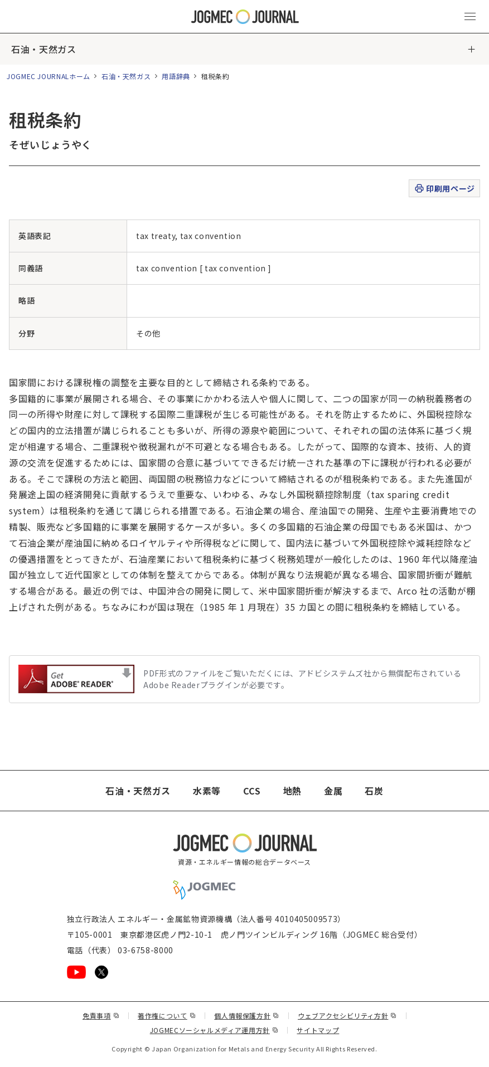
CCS (252, 790)
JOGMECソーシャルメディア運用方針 (214, 1030)
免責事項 (101, 1015)
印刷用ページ (444, 188)
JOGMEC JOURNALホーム (48, 76)
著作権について (167, 1015)
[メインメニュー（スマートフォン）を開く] (470, 16)
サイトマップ (318, 1030)
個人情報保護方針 (246, 1015)
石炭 (374, 790)
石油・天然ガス (43, 49)
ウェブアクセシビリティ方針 (347, 1015)
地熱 (292, 790)
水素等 (207, 790)
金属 (333, 790)
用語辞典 (176, 76)
